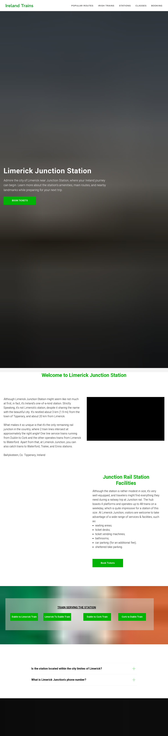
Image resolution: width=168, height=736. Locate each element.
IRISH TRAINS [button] (106, 5)
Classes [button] (141, 5)
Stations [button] (125, 5)
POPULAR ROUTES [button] (82, 5)
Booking (156, 5)
